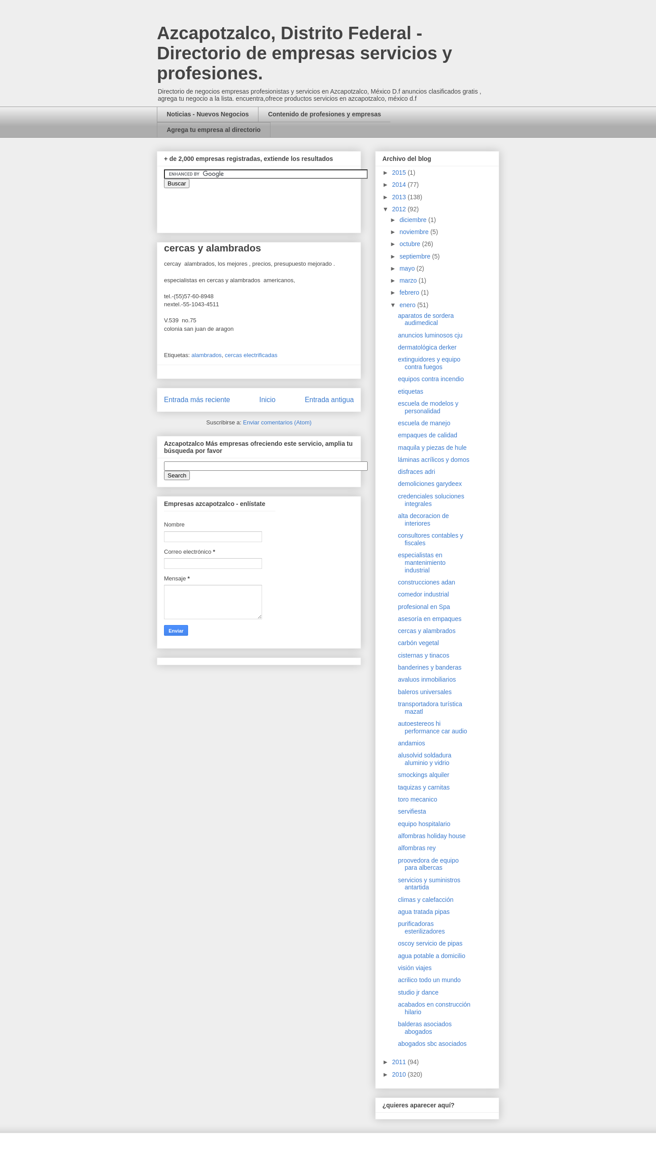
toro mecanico (417, 799)
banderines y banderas (429, 667)
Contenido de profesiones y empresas (324, 114)
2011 (400, 1061)
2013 (400, 197)
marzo (408, 280)
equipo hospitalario (424, 823)
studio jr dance (418, 992)
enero (408, 305)
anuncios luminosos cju (430, 335)
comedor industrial (423, 594)
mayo (407, 268)
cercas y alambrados (426, 630)
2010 (400, 1074)
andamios (411, 743)
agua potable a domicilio (431, 955)
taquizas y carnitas (424, 787)
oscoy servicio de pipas (430, 943)
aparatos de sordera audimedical (426, 319)
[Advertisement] (26, 943)
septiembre (415, 256)
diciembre (413, 219)
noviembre (414, 231)
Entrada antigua (329, 399)
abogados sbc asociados (432, 1043)
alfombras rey (417, 847)
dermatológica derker (427, 347)
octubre (410, 243)
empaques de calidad (427, 435)
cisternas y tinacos (423, 655)
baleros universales (425, 691)
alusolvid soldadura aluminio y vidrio (424, 759)
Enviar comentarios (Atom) (277, 422)
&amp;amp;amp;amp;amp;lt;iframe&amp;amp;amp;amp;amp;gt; (264, 206)
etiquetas (410, 391)
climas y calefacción (426, 899)
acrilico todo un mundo (429, 979)
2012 (400, 209)
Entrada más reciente (197, 399)
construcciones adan (426, 582)
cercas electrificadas (251, 355)
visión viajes (414, 967)
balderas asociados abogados (425, 1027)
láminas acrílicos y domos (433, 459)
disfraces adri (416, 471)
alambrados (206, 355)
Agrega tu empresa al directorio (214, 129)
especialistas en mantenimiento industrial (422, 562)
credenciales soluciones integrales (431, 500)
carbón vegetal (418, 642)
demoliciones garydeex (430, 483)
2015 (400, 172)
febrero (410, 292)
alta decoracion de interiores (423, 519)
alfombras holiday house (432, 835)
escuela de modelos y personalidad (428, 407)
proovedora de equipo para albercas (428, 864)
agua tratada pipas (424, 911)
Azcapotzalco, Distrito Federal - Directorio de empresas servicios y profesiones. (304, 53)
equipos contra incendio (431, 379)
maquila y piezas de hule (432, 447)
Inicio (267, 399)
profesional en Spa (424, 606)
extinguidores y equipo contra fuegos (429, 363)
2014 (400, 184)
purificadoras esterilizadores (421, 927)
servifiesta (412, 811)
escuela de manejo (424, 423)
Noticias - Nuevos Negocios (208, 114)
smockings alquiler (423, 774)
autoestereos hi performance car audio (432, 727)
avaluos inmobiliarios (427, 679)
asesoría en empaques (429, 618)
